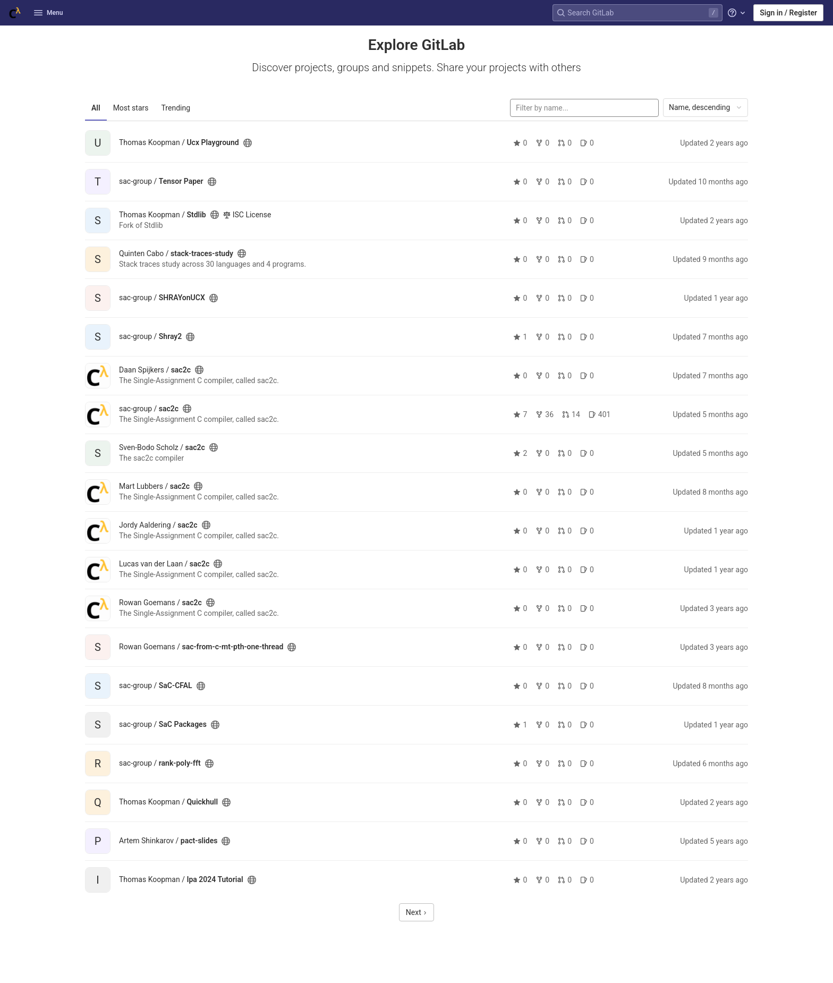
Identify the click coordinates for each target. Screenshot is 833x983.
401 (600, 414)
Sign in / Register (788, 13)
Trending (176, 108)
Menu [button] (48, 13)
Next (416, 912)
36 (545, 414)
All (95, 108)
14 (571, 414)
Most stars (131, 108)
